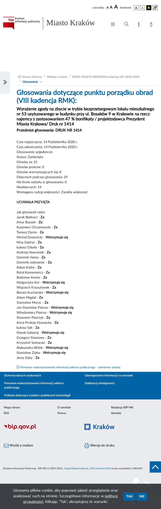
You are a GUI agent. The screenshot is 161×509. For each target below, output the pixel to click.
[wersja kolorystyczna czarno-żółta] (149, 7)
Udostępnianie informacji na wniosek (109, 375)
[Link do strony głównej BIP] (53, 23)
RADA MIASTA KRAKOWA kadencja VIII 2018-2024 (105, 76)
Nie (142, 496)
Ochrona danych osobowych (22, 375)
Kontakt (116, 413)
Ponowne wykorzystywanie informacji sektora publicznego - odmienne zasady (70, 367)
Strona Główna (32, 76)
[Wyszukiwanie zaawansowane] (126, 24)
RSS (6, 413)
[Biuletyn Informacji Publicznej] (40, 429)
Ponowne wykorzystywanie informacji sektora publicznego (34, 385)
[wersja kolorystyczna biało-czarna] (142, 7)
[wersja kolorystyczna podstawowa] (136, 7)
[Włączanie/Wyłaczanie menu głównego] (113, 25)
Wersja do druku (99, 445)
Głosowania (30, 82)
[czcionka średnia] (111, 7)
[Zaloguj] (152, 25)
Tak (129, 496)
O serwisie (64, 407)
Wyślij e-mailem (18, 445)
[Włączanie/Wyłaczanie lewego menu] (5, 83)
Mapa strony (12, 407)
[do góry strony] (155, 467)
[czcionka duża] (116, 7)
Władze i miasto (57, 76)
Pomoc (61, 413)
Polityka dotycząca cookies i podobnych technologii (37, 395)
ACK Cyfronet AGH (100, 468)
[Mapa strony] (139, 25)
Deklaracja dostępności (100, 383)
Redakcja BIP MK (122, 407)
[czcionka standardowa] (107, 7)
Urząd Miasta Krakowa (76, 468)
